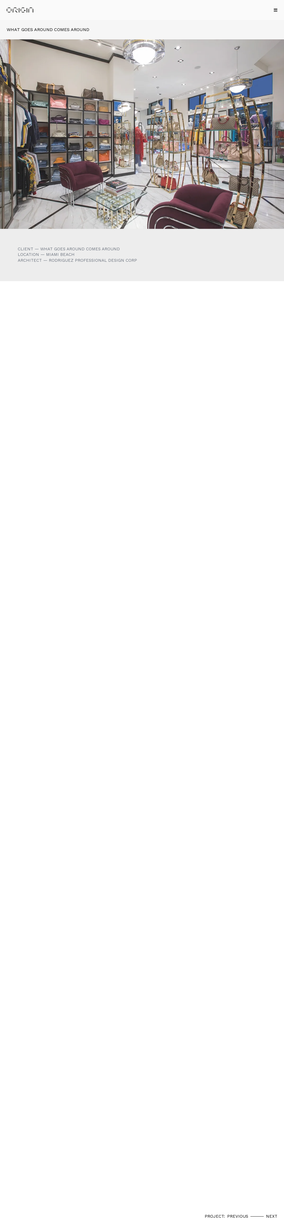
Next (271, 1216)
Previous (237, 1216)
